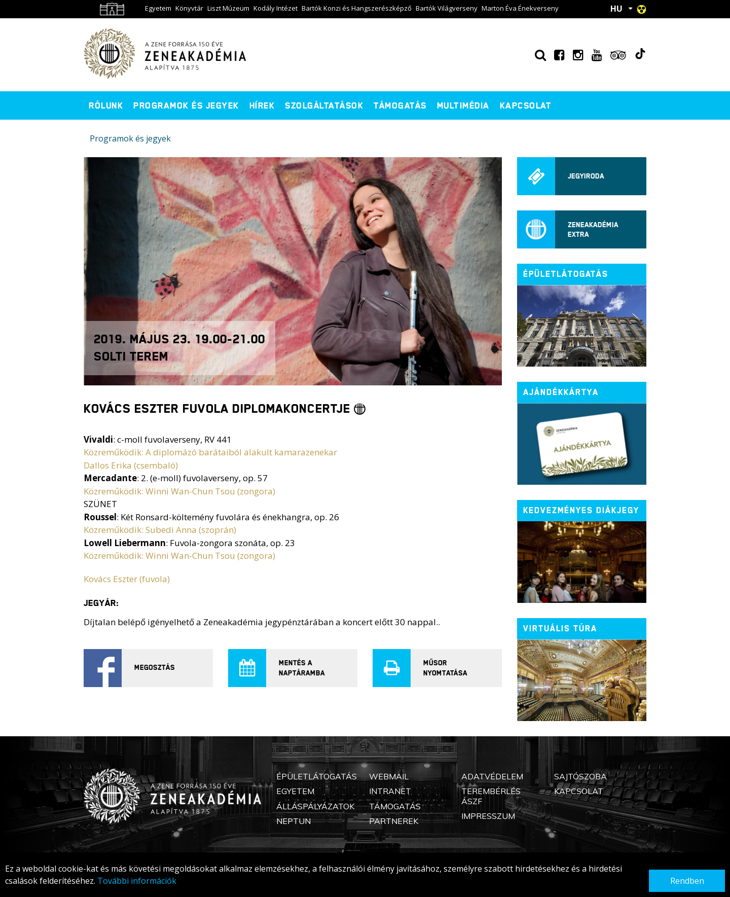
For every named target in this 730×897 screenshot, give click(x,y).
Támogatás (400, 105)
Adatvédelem (492, 776)
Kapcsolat (526, 105)
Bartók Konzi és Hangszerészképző (357, 8)
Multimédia (463, 105)
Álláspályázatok (315, 806)
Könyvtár (189, 8)
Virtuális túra (560, 628)
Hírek (262, 105)
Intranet (390, 791)
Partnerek (393, 821)
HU (616, 8)
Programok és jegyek (186, 105)
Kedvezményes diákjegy (581, 510)
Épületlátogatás (316, 776)
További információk (136, 880)
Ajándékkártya (561, 392)
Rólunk (106, 105)
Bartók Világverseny (447, 8)
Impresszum (488, 816)
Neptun (293, 821)
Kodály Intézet (275, 8)
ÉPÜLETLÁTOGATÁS (565, 274)
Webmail (389, 776)
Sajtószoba (580, 776)
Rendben (687, 880)
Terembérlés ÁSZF (491, 796)
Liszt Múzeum (228, 8)
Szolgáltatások (324, 105)
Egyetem (158, 8)
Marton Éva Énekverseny (520, 8)
